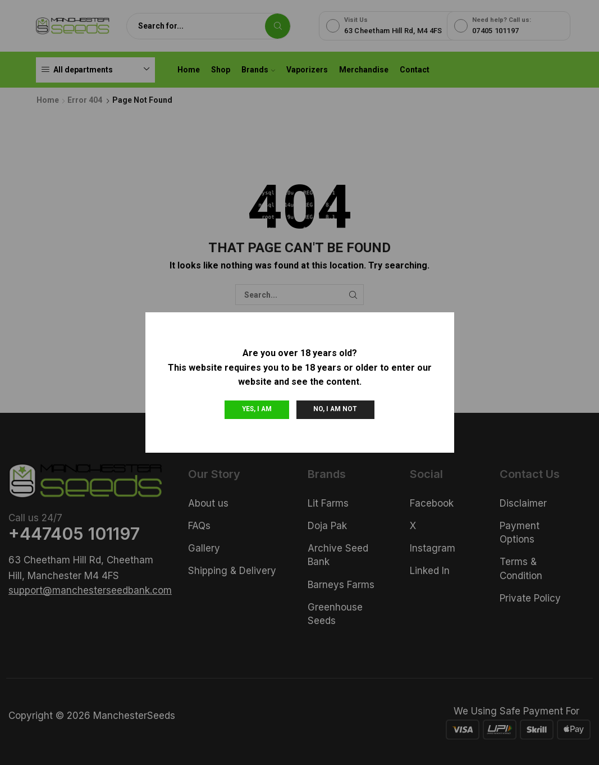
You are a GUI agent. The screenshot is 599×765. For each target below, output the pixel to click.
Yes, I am (257, 409)
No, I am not (335, 409)
